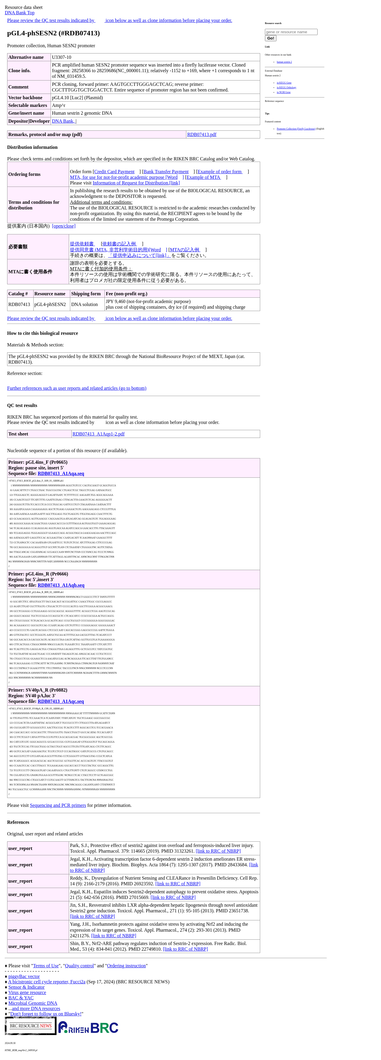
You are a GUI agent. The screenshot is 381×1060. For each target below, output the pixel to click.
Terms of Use (46, 965)
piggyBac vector (24, 976)
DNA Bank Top (20, 12)
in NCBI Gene (284, 92)
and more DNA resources (36, 1008)
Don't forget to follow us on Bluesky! (46, 1013)
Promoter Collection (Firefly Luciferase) (296, 128)
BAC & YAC (21, 997)
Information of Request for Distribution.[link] (136, 182)
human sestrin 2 (284, 62)
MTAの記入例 (185, 249)
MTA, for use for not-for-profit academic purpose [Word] (127, 177)
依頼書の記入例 (119, 243)
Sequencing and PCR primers (58, 805)
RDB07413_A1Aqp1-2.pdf (99, 433)
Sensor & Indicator (26, 987)
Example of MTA (204, 177)
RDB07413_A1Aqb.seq (61, 585)
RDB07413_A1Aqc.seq (61, 701)
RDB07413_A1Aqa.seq (61, 473)
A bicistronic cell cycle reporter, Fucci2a (46, 981)
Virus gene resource (27, 992)
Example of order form (220, 171)
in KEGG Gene (284, 82)
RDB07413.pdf (201, 134)
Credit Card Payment (114, 171)
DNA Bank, (64, 121)
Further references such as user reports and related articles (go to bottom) (76, 388)
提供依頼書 (82, 243)
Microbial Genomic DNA (32, 1003)
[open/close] (64, 225)
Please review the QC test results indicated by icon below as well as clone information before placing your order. (119, 20)
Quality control (79, 965)
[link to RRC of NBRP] (218, 851)
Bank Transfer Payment (166, 171)
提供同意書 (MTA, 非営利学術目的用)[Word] (118, 249)
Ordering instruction (126, 965)
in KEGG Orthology (286, 87)
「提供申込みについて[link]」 (139, 255)
